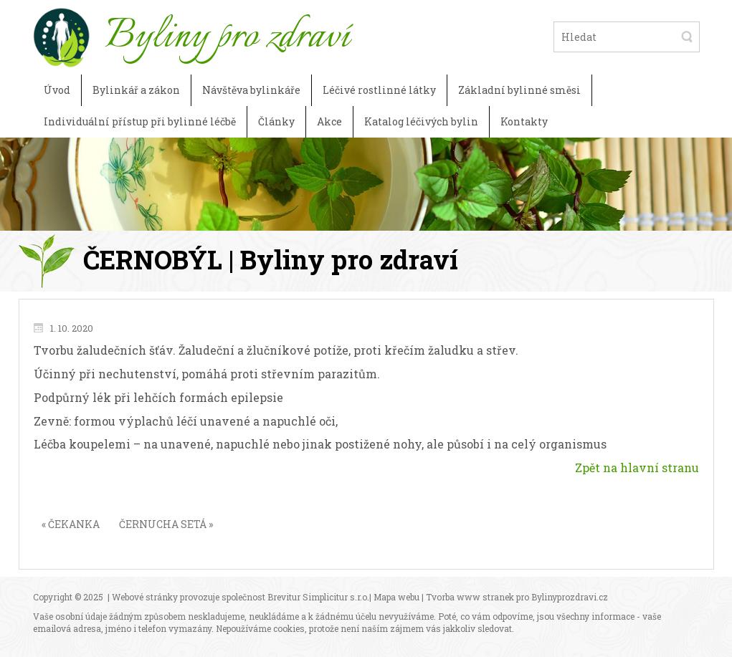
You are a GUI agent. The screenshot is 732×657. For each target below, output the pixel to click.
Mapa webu (396, 597)
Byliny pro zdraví (227, 36)
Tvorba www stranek (470, 597)
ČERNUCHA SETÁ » (166, 524)
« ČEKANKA (71, 524)
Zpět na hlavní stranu (637, 467)
